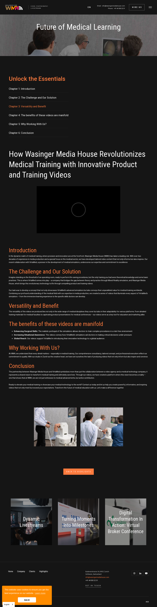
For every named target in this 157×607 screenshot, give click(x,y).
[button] (89, 7)
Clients (32, 571)
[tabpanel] (55, 427)
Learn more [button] (40, 593)
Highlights (43, 571)
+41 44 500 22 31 (119, 8)
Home (10, 571)
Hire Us (137, 7)
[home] (12, 7)
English (6, 604)
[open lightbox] (55, 426)
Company (21, 571)
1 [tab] (78, 449)
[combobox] (9, 604)
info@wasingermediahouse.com (113, 6)
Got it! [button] (27, 600)
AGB (147, 602)
